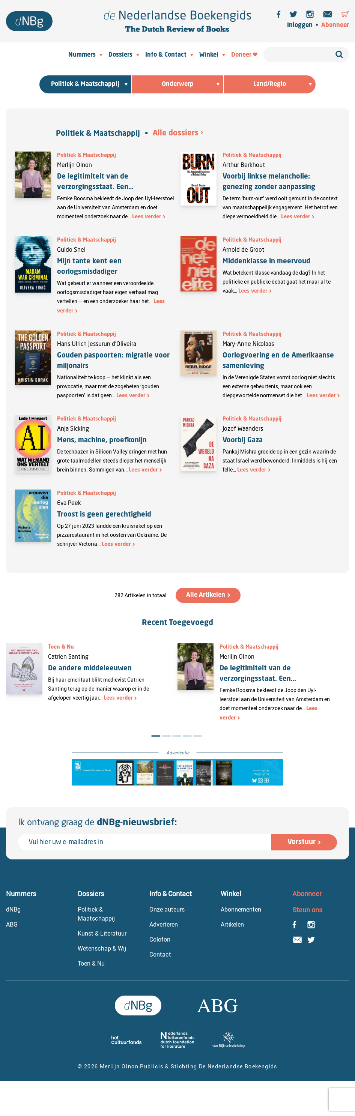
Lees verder (146, 216)
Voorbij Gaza (243, 440)
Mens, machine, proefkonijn (102, 440)
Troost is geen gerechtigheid (105, 514)
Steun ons (307, 909)
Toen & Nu (61, 647)
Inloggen (300, 26)
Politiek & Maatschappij (98, 134)
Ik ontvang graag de (97, 823)
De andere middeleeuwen (90, 668)
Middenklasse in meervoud (266, 261)
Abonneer (335, 26)
